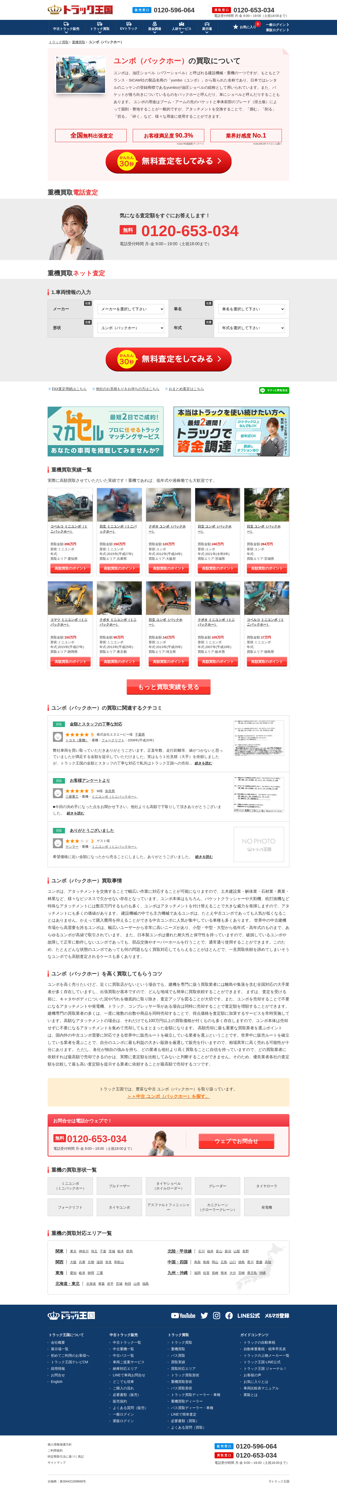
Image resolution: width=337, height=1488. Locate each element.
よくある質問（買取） (188, 1427)
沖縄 (262, 1273)
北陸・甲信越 (179, 1251)
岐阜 (82, 1273)
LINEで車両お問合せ (129, 1375)
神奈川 (84, 1251)
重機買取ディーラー (187, 1401)
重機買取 (178, 1349)
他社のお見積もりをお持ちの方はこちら (127, 389)
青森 (101, 1284)
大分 (232, 1273)
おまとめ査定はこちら (186, 389)
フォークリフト (113, 740)
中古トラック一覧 (127, 1342)
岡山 (215, 1262)
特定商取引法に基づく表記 (66, 1456)
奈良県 (110, 791)
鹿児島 (252, 1273)
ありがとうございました (92, 830)
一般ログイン (276, 25)
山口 (232, 1262)
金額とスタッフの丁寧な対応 (96, 724)
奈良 (108, 1262)
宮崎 (241, 1273)
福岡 (197, 1273)
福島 (145, 1284)
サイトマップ (57, 1462)
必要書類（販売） (127, 1395)
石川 (201, 1251)
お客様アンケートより (90, 780)
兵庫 (82, 1262)
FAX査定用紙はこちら (69, 389)
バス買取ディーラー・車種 (192, 1408)
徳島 (241, 1262)
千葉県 (140, 734)
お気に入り (244, 27)
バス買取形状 (181, 1388)
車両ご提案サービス (129, 1362)
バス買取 (178, 1355)
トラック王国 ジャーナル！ (265, 1369)
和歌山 (119, 1262)
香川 (250, 1262)
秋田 (128, 1284)
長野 (245, 1251)
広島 (224, 1262)
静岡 (91, 1273)
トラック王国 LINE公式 (262, 1362)
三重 (99, 1273)
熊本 (224, 1273)
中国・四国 (177, 1262)
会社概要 (58, 1342)
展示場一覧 (60, 1349)
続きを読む (203, 763)
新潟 (228, 1251)
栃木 (120, 1251)
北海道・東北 (67, 1284)
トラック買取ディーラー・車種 (195, 1395)
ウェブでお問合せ (236, 1141)
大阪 (73, 1262)
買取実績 (178, 1362)
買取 (59, 724)
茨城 (112, 1251)
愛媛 (259, 1262)
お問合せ (58, 1375)
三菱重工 (72, 796)
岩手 (110, 1284)
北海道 (91, 1284)
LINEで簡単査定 (183, 1414)
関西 (59, 1262)
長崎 (215, 1273)
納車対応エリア (125, 1369)
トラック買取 (181, 1342)
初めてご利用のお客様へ (70, 1355)
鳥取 (197, 1262)
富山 (219, 1251)
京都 (91, 1262)
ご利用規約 (55, 1450)
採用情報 (58, 1369)
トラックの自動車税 (259, 1342)
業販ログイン (276, 30)
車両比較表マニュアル (261, 1388)
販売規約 (120, 1401)
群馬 (129, 1251)
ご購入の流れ (123, 1388)
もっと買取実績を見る (168, 687)
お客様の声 (252, 1375)
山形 (136, 1284)
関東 (59, 1251)
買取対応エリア (183, 1369)
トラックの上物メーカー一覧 (266, 1355)
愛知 (73, 1273)
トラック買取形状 (185, 1375)
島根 (206, 1262)
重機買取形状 (181, 1382)
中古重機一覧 (123, 1349)
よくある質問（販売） (130, 1408)
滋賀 (99, 1262)
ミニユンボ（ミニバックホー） (115, 796)
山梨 (236, 1251)
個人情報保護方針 (60, 1444)
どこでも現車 (123, 1382)
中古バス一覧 (123, 1355)
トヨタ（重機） (76, 740)
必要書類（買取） (185, 1421)
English (56, 1382)
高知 (268, 1262)
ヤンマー (72, 846)
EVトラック (129, 25)
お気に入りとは (256, 1382)
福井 (210, 1251)
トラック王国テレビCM (69, 1362)
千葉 (103, 1251)
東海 (59, 1273)
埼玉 (94, 1251)
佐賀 (206, 1273)
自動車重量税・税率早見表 (265, 1349)
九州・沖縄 (177, 1273)
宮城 (119, 1284)
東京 (73, 1251)
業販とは (251, 1395)
